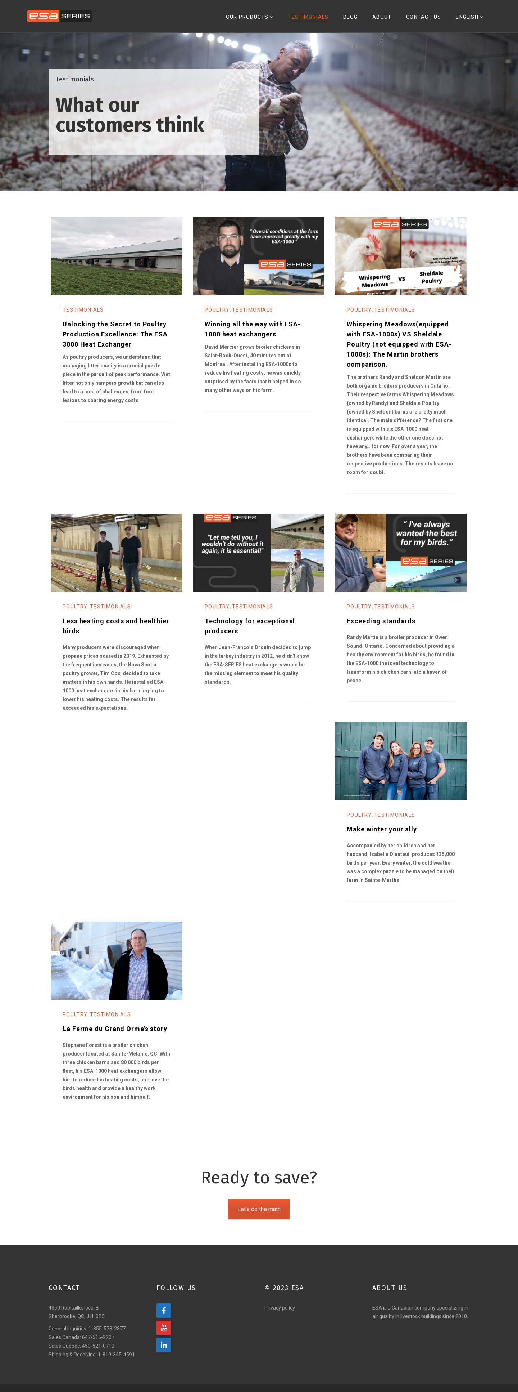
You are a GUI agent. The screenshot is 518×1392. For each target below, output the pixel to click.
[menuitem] (470, 20)
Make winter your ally (382, 836)
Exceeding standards (381, 628)
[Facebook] (163, 1318)
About (387, 21)
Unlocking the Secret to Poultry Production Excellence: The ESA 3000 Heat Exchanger (115, 342)
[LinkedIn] (163, 1353)
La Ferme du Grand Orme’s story (115, 1036)
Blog (358, 21)
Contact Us (426, 21)
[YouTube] (163, 1335)
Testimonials (318, 21)
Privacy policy (279, 1315)
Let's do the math (259, 1216)
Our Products (262, 21)
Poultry (217, 317)
